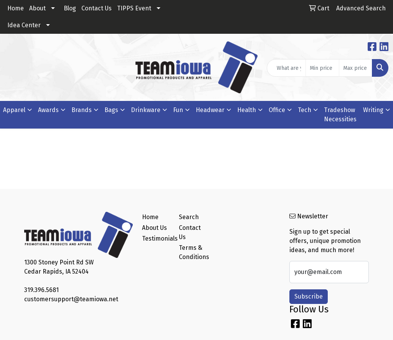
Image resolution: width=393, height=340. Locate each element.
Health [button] (246, 110)
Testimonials (156, 238)
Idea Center (24, 25)
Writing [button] (373, 110)
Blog (70, 8)
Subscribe (308, 296)
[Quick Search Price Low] (322, 68)
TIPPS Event (134, 8)
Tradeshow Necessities (340, 114)
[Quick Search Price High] (355, 68)
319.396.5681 (41, 290)
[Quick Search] (286, 68)
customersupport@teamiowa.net (71, 299)
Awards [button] (48, 110)
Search (189, 217)
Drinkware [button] (145, 110)
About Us (154, 227)
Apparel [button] (14, 110)
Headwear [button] (210, 110)
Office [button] (277, 110)
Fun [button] (178, 110)
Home (15, 8)
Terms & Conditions (192, 252)
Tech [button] (304, 110)
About (37, 8)
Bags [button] (111, 110)
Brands (81, 110)
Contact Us (96, 8)
